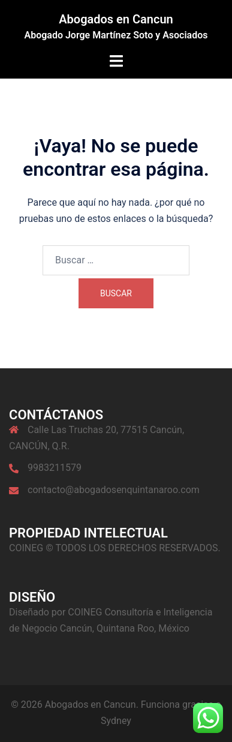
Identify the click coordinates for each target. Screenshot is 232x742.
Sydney (116, 720)
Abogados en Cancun (116, 19)
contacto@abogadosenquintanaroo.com (114, 489)
